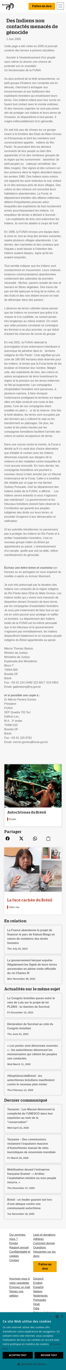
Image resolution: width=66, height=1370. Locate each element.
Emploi (13, 1243)
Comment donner (44, 1243)
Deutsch (38, 1278)
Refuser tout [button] (49, 1355)
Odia (36, 1308)
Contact (14, 1260)
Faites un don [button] (42, 6)
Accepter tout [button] (17, 1355)
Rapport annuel (19, 1247)
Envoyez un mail (19, 1287)
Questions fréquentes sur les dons (44, 1252)
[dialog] (33, 1341)
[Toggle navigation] (60, 6)
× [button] (62, 1316)
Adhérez (38, 1238)
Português (39, 1299)
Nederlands (40, 1295)
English (37, 1282)
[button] (33, 1364)
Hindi (36, 1304)
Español (38, 1287)
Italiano (37, 1291)
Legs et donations (44, 1234)
